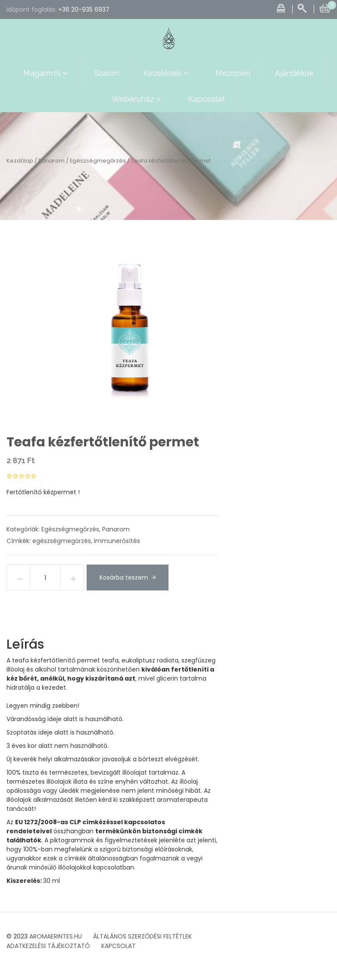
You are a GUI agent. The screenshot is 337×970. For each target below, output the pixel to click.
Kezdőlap (19, 161)
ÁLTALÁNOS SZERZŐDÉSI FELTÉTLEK (142, 936)
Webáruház (137, 99)
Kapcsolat (206, 99)
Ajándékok (294, 73)
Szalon (106, 73)
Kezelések (167, 73)
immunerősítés (117, 541)
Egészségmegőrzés (98, 161)
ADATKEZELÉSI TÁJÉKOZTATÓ (48, 946)
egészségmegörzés (61, 541)
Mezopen (232, 73)
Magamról (46, 73)
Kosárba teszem (124, 577)
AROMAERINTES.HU (55, 936)
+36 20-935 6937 (83, 9)
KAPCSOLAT (118, 946)
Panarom (51, 161)
